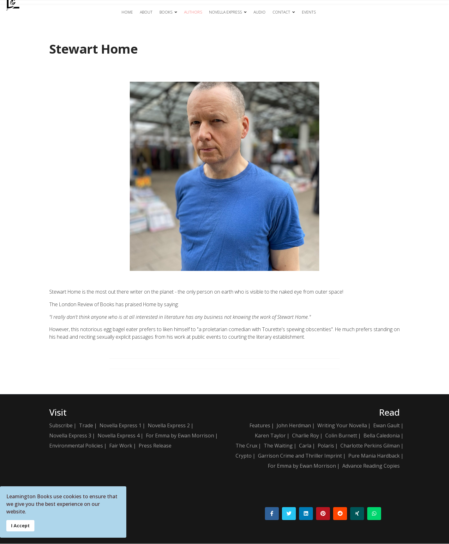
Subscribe (61, 425)
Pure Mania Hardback (374, 456)
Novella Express (225, 12)
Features (259, 425)
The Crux (246, 445)
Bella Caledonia (381, 435)
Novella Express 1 (120, 425)
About (146, 12)
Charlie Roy (305, 435)
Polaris (326, 445)
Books (165, 12)
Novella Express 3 (70, 435)
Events (309, 12)
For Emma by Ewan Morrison (180, 435)
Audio (260, 12)
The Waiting (278, 445)
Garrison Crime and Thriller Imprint (300, 456)
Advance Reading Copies (371, 466)
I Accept (20, 526)
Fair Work (120, 445)
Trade (86, 425)
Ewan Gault (386, 425)
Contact (281, 12)
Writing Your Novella (342, 425)
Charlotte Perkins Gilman (370, 445)
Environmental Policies (76, 445)
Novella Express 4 (119, 435)
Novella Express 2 (169, 425)
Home (127, 12)
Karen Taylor (270, 435)
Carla (305, 445)
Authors (193, 12)
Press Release (155, 445)
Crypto (244, 456)
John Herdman (294, 425)
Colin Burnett (341, 435)
